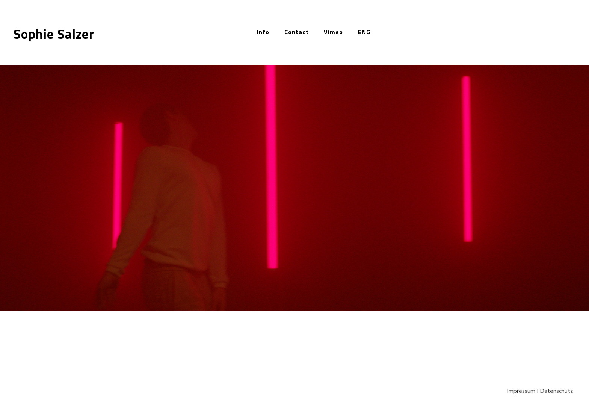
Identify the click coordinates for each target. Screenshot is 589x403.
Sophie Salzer (54, 34)
